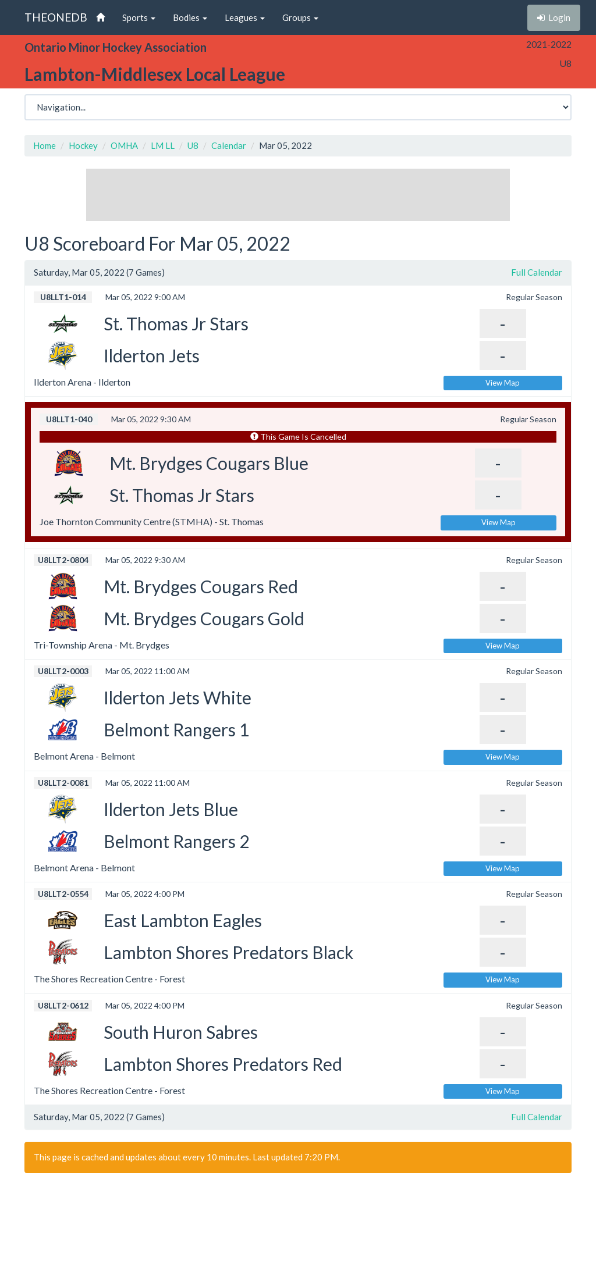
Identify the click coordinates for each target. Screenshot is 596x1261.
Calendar (228, 145)
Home (44, 145)
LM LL (163, 145)
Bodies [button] (190, 17)
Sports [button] (138, 17)
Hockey (83, 145)
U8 (192, 145)
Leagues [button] (245, 17)
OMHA (124, 145)
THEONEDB (55, 17)
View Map (502, 382)
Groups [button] (300, 17)
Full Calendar (536, 272)
